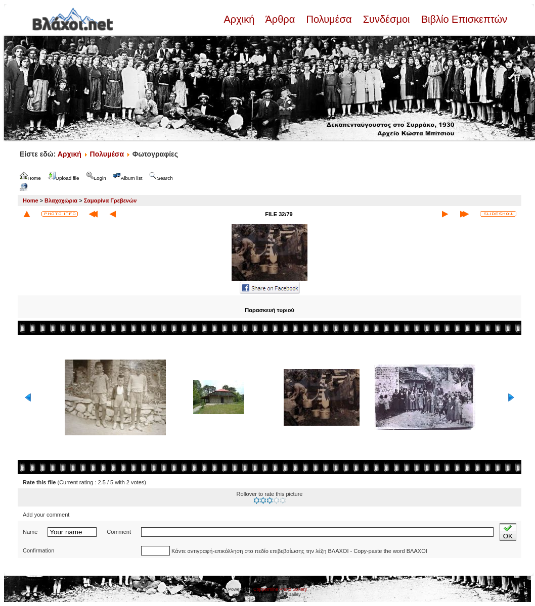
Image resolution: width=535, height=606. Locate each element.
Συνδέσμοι (386, 19)
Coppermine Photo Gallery (280, 589)
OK (508, 532)
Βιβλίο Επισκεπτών (462, 19)
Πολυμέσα (328, 19)
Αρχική (240, 19)
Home (30, 200)
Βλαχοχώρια (60, 200)
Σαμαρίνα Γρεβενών (110, 200)
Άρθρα (280, 19)
